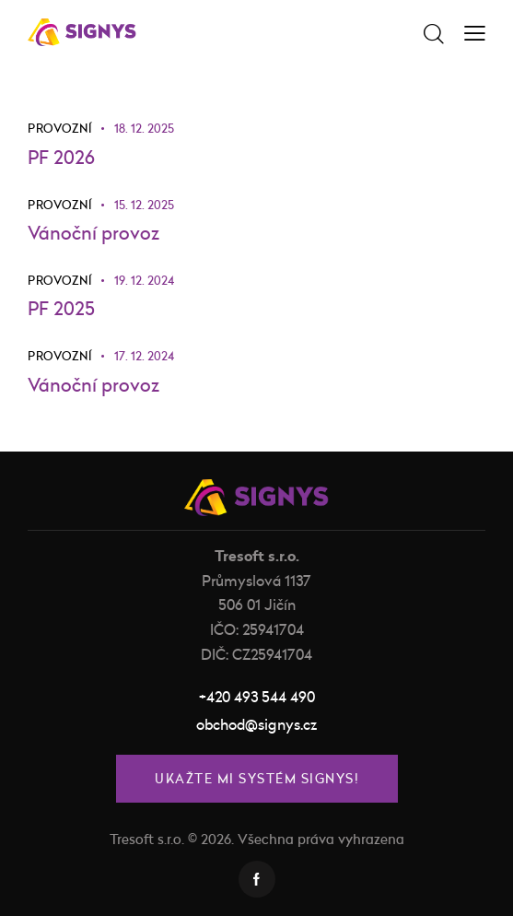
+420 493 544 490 (257, 697)
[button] (474, 31)
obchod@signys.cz (256, 724)
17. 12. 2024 (144, 356)
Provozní (59, 128)
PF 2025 (61, 309)
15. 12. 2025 (144, 204)
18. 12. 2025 (144, 128)
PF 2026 (61, 157)
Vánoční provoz (93, 232)
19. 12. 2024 (144, 280)
